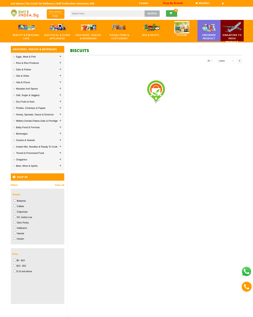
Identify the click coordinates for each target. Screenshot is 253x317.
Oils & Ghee (22, 75)
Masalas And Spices (26, 88)
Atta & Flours (22, 82)
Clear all (59, 185)
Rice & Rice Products (27, 63)
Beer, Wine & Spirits (26, 165)
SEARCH (152, 13)
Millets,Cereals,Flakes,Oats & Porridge (36, 120)
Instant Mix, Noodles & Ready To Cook (36, 146)
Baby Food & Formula (27, 127)
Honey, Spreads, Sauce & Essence (34, 114)
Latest (222, 61)
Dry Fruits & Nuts (25, 101)
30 (210, 61)
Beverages (21, 133)
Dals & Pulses (23, 69)
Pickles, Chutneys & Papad (30, 108)
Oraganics (21, 159)
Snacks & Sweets (25, 140)
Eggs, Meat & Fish (25, 56)
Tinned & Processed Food (29, 153)
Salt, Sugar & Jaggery (27, 95)
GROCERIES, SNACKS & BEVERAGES (35, 49)
